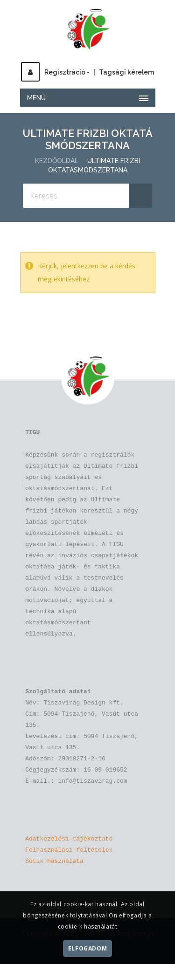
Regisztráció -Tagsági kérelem (87, 72)
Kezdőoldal (56, 160)
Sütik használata (54, 861)
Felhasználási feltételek (68, 850)
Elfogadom (87, 948)
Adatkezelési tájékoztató (68, 839)
